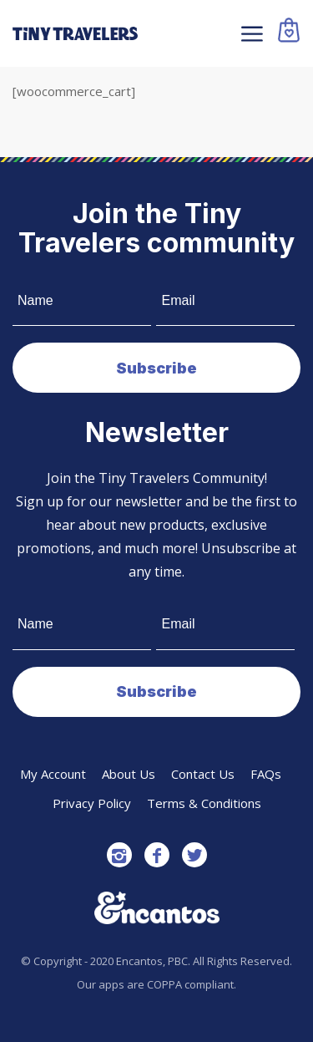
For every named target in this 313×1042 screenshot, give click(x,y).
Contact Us (203, 773)
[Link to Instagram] (119, 854)
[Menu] (250, 33)
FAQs (265, 773)
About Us (128, 773)
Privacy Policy (92, 803)
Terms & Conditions (204, 803)
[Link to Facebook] (156, 854)
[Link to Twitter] (194, 854)
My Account (53, 773)
